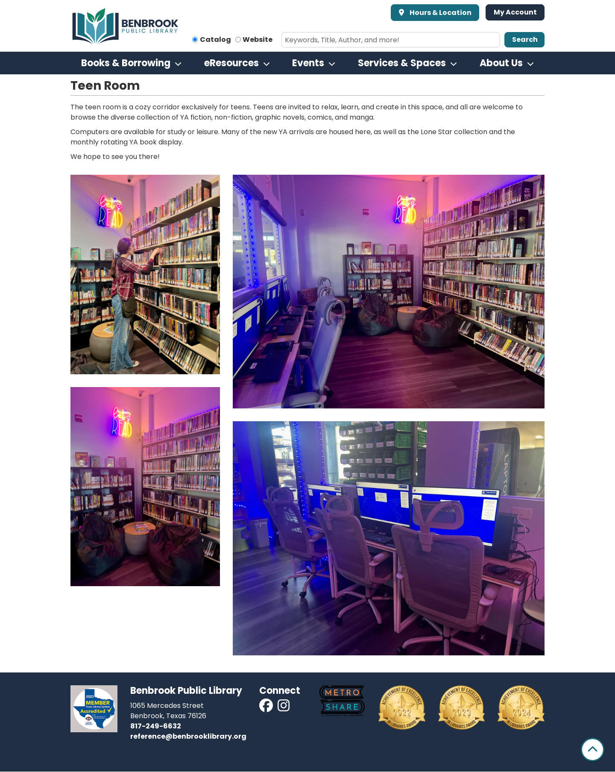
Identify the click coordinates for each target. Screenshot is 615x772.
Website (257, 39)
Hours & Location (440, 13)
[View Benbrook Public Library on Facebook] (266, 708)
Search (525, 39)
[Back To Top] (592, 749)
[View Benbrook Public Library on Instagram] (284, 708)
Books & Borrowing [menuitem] (125, 63)
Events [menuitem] (308, 63)
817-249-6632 (155, 726)
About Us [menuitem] (501, 63)
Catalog (215, 39)
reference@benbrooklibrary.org (188, 736)
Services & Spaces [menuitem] (402, 63)
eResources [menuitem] (231, 63)
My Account (515, 12)
